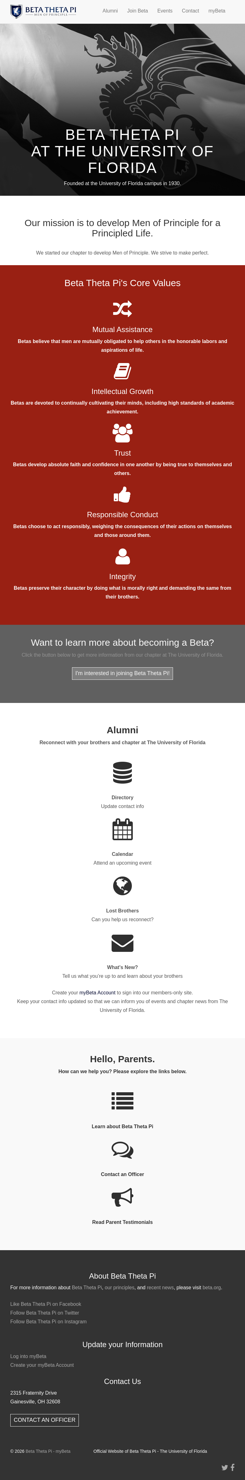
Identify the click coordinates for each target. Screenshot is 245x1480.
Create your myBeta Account (42, 1365)
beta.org (212, 1287)
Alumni (110, 10)
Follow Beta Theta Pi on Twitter (44, 1313)
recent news (160, 1287)
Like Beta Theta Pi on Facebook (45, 1304)
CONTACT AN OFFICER (44, 1420)
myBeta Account (97, 992)
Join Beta (137, 10)
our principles (119, 1287)
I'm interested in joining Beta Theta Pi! (122, 673)
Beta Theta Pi (87, 1287)
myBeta (217, 10)
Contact (190, 10)
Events (165, 10)
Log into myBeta (28, 1356)
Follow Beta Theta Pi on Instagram (48, 1321)
